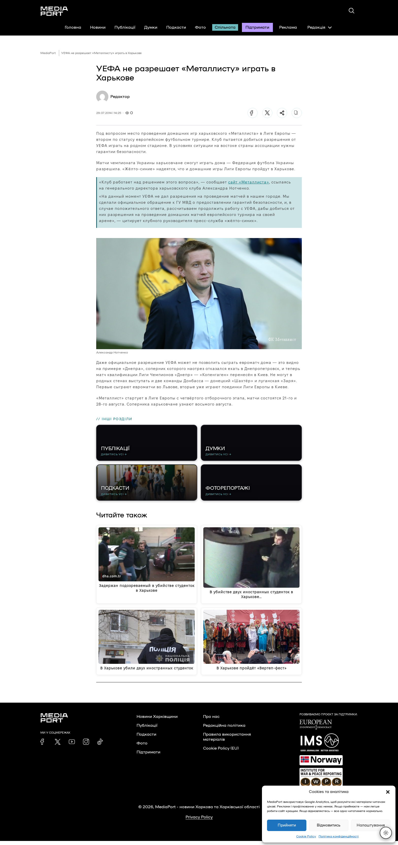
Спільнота (225, 27)
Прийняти (287, 825)
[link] (43, 746)
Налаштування (371, 825)
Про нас (211, 721)
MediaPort (48, 53)
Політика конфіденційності (339, 836)
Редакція (319, 27)
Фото (200, 27)
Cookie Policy (306, 836)
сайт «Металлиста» (248, 182)
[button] (387, 792)
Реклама (288, 27)
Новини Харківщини (157, 721)
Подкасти (176, 27)
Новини (98, 27)
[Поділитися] (282, 113)
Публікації (124, 27)
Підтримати (257, 27)
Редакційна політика (224, 730)
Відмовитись (328, 825)
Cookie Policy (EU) (221, 752)
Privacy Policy (199, 821)
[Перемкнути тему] (386, 833)
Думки (150, 27)
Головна (73, 27)
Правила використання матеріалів (227, 741)
